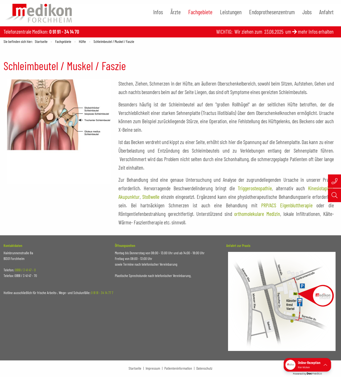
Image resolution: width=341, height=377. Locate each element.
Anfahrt (326, 12)
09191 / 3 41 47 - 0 (25, 270)
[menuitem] (158, 12)
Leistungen (231, 12)
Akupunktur (129, 197)
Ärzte (175, 12)
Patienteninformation (178, 368)
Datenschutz (204, 368)
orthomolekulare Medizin (257, 214)
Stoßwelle (150, 197)
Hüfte (82, 41)
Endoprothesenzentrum (272, 12)
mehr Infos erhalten (316, 31)
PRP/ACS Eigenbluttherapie (287, 205)
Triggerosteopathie (255, 188)
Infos (158, 12)
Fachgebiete (200, 12)
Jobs (307, 12)
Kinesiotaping (320, 188)
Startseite (41, 41)
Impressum (153, 368)
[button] (307, 365)
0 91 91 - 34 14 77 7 (102, 292)
